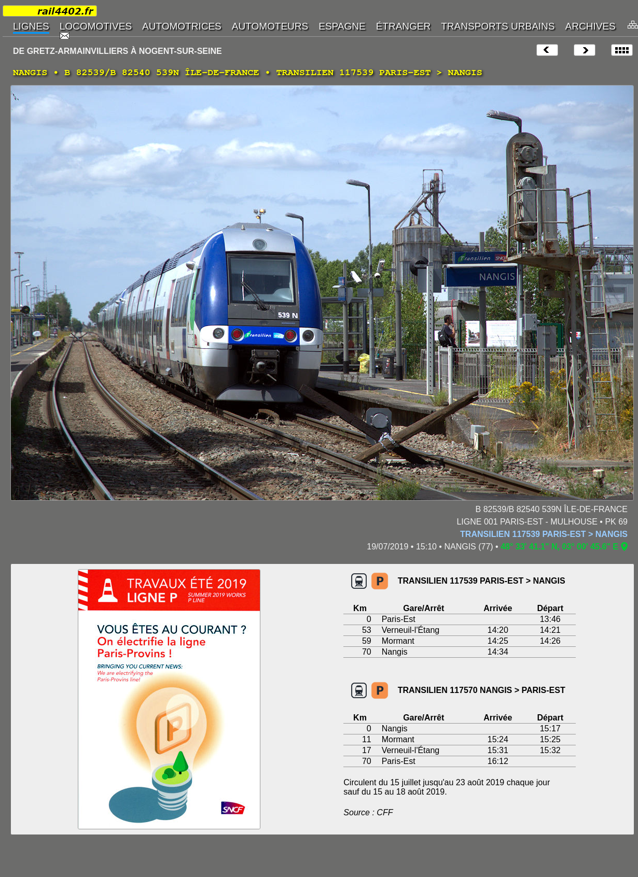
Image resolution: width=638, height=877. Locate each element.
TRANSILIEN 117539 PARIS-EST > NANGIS (544, 534)
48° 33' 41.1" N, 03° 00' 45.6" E (559, 546)
